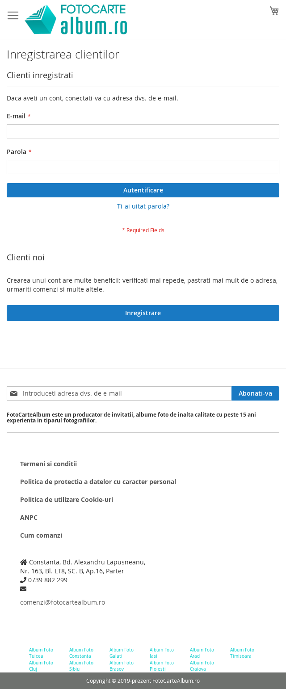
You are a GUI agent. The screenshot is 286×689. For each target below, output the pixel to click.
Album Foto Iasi (162, 653)
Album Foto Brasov (121, 666)
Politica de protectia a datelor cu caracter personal (98, 481)
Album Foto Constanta (81, 653)
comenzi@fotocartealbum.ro (62, 602)
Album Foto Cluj (41, 666)
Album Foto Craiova (202, 666)
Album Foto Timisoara (242, 653)
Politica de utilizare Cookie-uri (66, 499)
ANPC (29, 517)
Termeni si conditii (48, 463)
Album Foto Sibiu (81, 666)
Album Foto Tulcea (41, 653)
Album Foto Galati (121, 653)
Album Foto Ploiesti (162, 666)
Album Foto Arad (202, 653)
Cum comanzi (41, 535)
